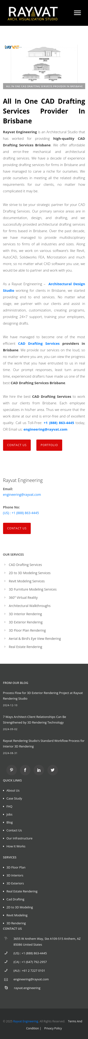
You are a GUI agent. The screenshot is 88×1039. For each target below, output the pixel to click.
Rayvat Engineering (25, 1021)
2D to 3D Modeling (20, 907)
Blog (10, 822)
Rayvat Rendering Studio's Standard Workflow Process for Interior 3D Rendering (44, 743)
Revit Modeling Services (27, 581)
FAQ (9, 806)
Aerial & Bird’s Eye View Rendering (35, 638)
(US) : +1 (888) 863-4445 (21, 513)
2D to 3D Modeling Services (30, 573)
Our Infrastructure (20, 838)
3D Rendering (16, 923)
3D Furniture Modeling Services (33, 589)
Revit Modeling (17, 915)
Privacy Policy (53, 1028)
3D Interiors (15, 875)
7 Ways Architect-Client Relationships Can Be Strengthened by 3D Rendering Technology (34, 719)
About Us (13, 790)
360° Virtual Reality (23, 597)
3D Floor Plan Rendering (27, 630)
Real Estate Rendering (25, 647)
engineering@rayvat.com (45, 429)
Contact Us (17, 528)
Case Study (14, 798)
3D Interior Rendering (25, 614)
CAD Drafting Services (39, 343)
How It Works (16, 846)
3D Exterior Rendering (26, 622)
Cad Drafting (15, 899)
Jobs (9, 814)
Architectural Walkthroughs (30, 605)
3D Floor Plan (16, 867)
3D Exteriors (15, 883)
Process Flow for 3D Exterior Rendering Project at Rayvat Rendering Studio (43, 696)
